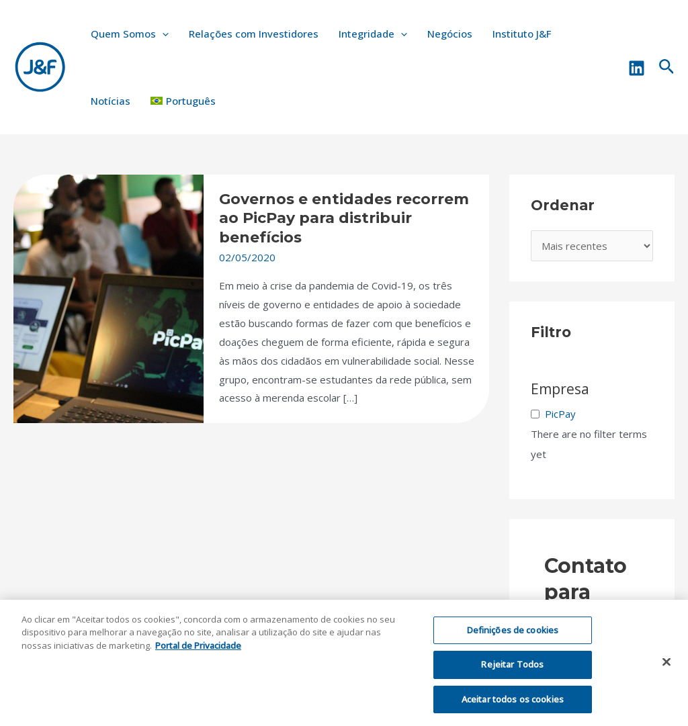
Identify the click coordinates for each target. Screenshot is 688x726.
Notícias (110, 100)
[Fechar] (666, 667)
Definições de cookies (513, 636)
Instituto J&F (521, 33)
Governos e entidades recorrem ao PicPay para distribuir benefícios (344, 218)
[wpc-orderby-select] (592, 246)
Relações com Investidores (253, 33)
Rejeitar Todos (512, 670)
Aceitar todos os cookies (513, 705)
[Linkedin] (636, 68)
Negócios (449, 33)
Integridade (373, 33)
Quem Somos (130, 33)
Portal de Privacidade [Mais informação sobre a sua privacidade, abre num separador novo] (198, 651)
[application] (162, 33)
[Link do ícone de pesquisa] (666, 67)
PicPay (560, 414)
